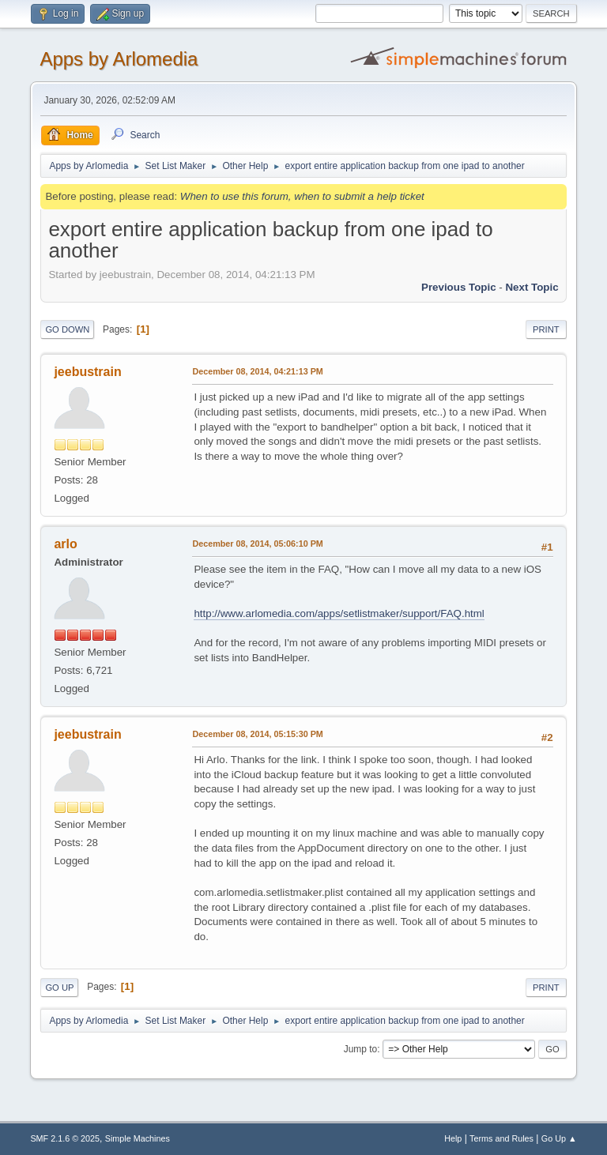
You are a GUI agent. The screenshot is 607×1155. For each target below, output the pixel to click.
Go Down (67, 329)
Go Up (59, 987)
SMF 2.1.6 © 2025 (65, 1138)
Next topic (531, 287)
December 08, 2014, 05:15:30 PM (257, 734)
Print (546, 329)
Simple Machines (137, 1138)
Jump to (361, 1049)
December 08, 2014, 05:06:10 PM (257, 543)
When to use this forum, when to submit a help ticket (302, 196)
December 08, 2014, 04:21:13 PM (257, 371)
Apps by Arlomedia (119, 59)
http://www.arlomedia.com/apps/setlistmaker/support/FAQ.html (339, 613)
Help (453, 1138)
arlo (65, 544)
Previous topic (458, 287)
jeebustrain (87, 371)
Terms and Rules (501, 1138)
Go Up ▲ (559, 1138)
